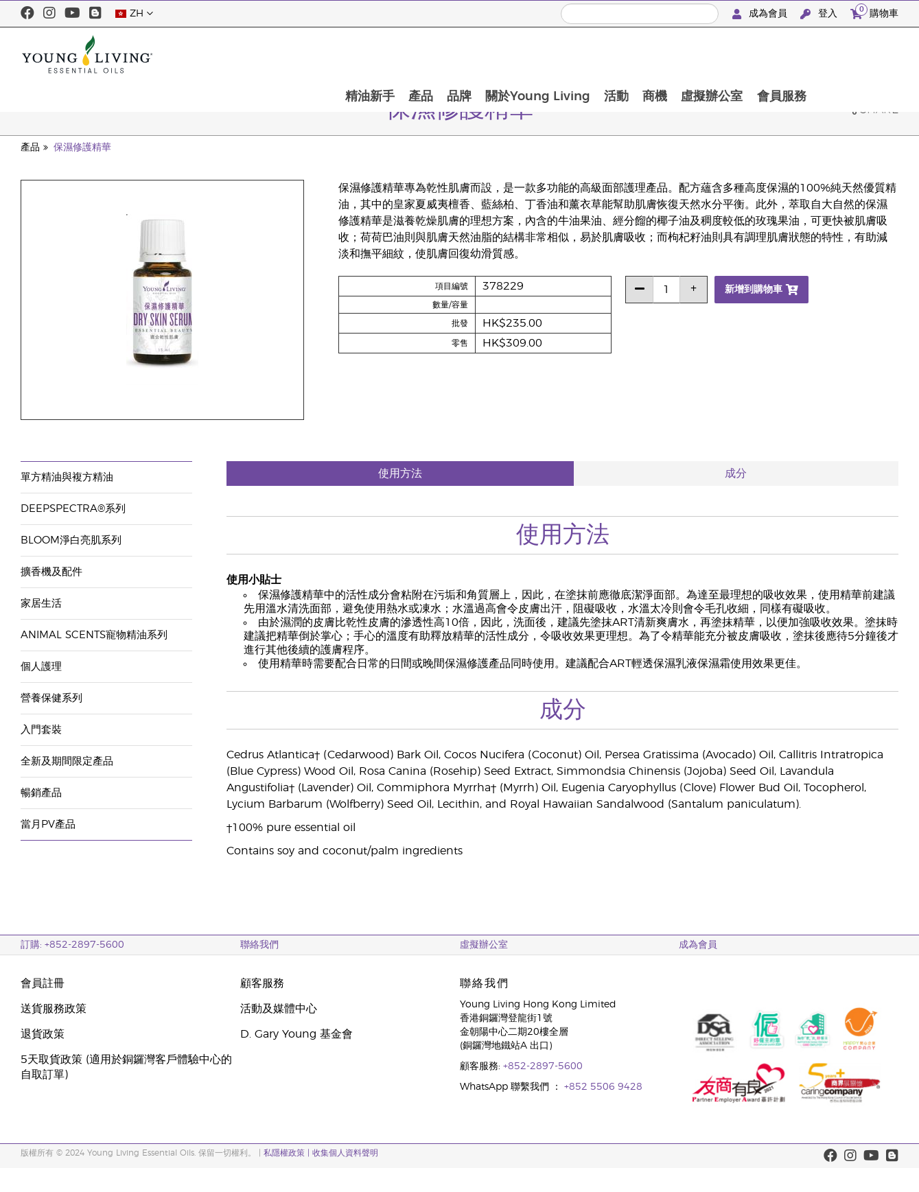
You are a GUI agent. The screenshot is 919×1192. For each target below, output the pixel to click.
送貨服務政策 (53, 1008)
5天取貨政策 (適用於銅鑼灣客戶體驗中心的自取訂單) (126, 1067)
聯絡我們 (259, 945)
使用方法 (400, 473)
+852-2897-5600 (543, 1066)
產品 (497, 54)
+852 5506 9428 (603, 1087)
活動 (697, 54)
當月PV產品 (48, 824)
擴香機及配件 (51, 572)
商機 (737, 54)
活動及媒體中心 (278, 1008)
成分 (736, 473)
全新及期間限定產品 (67, 761)
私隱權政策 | (288, 1153)
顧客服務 (262, 983)
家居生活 (41, 603)
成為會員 (761, 14)
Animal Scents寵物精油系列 (94, 635)
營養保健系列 (51, 698)
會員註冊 (43, 983)
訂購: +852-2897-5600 (72, 945)
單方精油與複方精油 (67, 477)
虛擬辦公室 (795, 54)
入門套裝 (41, 730)
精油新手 (445, 54)
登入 (820, 14)
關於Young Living (617, 54)
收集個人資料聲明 (345, 1153)
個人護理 (41, 667)
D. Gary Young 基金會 (296, 1034)
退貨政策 (43, 1034)
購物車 (874, 12)
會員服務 (866, 54)
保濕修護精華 (82, 147)
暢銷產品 (41, 793)
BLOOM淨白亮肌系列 (71, 540)
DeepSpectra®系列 (73, 509)
